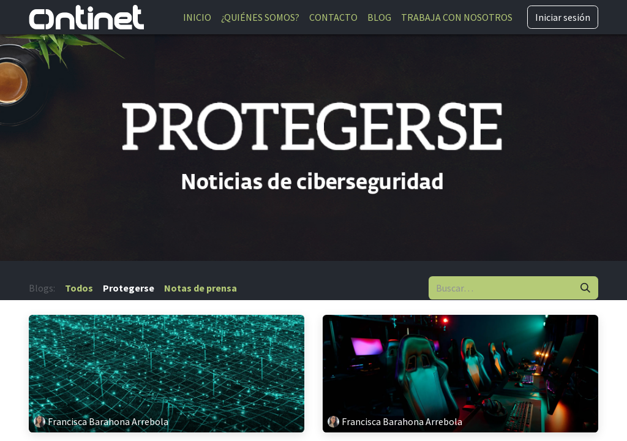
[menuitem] (197, 17)
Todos (79, 288)
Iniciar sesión (562, 17)
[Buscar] (585, 288)
